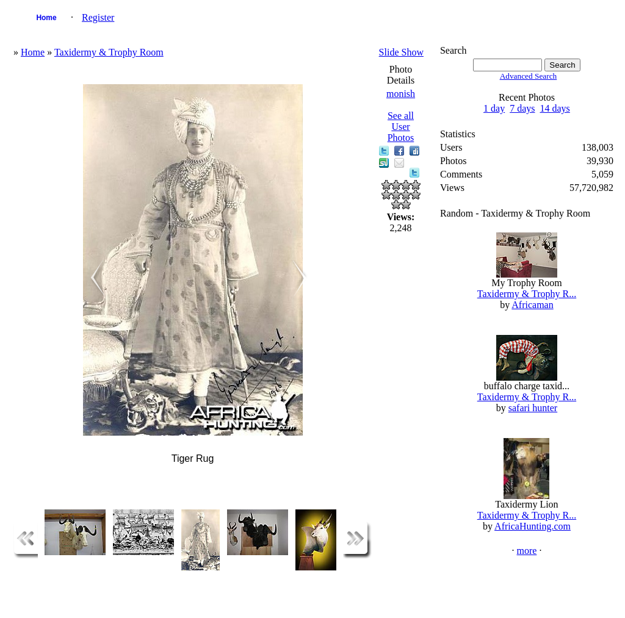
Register (98, 17)
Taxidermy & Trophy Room (109, 52)
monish (400, 93)
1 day (494, 108)
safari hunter (532, 408)
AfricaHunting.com (532, 526)
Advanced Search (528, 76)
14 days (555, 108)
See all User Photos (401, 126)
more (527, 550)
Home (46, 17)
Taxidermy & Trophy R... (526, 294)
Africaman (532, 305)
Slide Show (401, 52)
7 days (522, 108)
